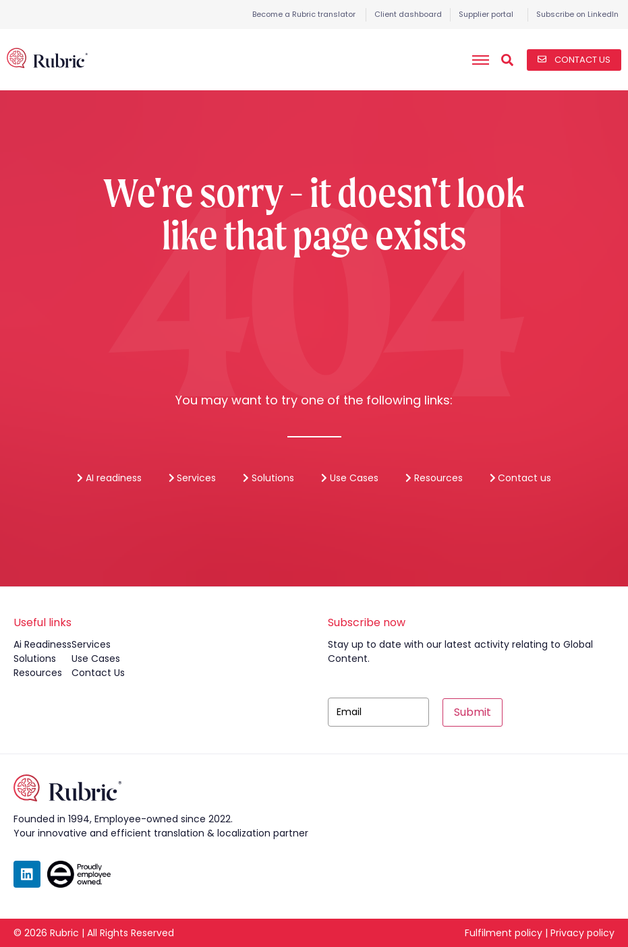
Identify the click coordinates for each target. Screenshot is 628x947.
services (91, 644)
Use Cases (349, 478)
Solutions (268, 478)
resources (37, 672)
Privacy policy (582, 933)
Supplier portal (486, 14)
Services (193, 478)
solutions (34, 658)
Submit (472, 712)
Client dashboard (408, 14)
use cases (96, 658)
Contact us (521, 478)
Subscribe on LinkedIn (577, 14)
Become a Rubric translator (303, 14)
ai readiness (42, 644)
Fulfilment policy (503, 933)
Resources (434, 478)
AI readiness (109, 478)
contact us (98, 672)
